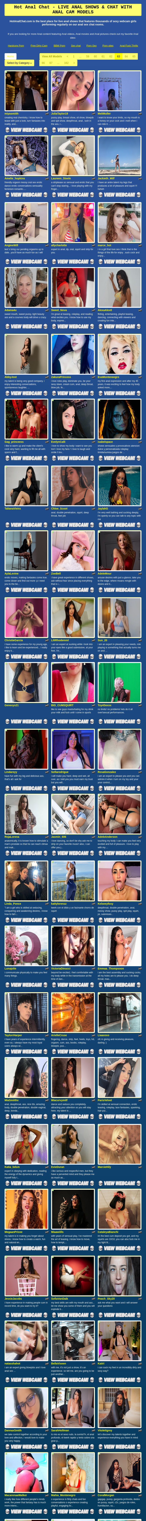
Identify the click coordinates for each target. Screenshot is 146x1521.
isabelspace (105, 391)
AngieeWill (11, 220)
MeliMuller (104, 105)
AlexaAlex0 (105, 276)
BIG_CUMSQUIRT (62, 621)
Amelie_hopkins (15, 161)
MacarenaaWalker (16, 1312)
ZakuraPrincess (61, 335)
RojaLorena (12, 737)
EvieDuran (57, 1025)
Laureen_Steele (61, 161)
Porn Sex (91, 45)
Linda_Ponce (13, 795)
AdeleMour (104, 506)
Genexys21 (12, 621)
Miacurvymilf (59, 966)
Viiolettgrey (105, 1255)
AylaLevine (11, 506)
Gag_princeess (14, 391)
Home (10, 56)
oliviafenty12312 (108, 1427)
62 (110, 56)
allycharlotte (59, 220)
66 (43, 62)
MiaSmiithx (12, 966)
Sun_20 (102, 565)
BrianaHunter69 (14, 1370)
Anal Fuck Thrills (129, 45)
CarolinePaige (60, 1370)
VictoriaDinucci (61, 852)
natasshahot (12, 1197)
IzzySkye (103, 1370)
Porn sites (107, 45)
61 (103, 56)
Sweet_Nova (59, 276)
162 (66, 62)
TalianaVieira (13, 450)
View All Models (52, 56)
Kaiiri (101, 1197)
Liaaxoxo (103, 910)
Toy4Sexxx (104, 621)
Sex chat (76, 45)
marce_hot (104, 220)
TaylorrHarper (13, 910)
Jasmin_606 (58, 737)
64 (126, 56)
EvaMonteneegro (108, 335)
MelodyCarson (60, 1427)
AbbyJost (11, 335)
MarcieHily (104, 1025)
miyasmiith (11, 105)
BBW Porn (59, 45)
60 (95, 56)
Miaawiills (57, 1082)
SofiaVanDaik (59, 1140)
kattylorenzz (59, 795)
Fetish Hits (71, 1515)
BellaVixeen (58, 1197)
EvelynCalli (58, 391)
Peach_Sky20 (106, 1140)
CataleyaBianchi (108, 1082)
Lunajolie (10, 852)
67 (50, 62)
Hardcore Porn (16, 45)
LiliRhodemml (60, 565)
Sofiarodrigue (59, 680)
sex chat (82, 1484)
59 (87, 56)
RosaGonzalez (107, 680)
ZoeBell (56, 506)
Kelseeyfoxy (105, 795)
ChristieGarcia (14, 565)
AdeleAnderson (107, 737)
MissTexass (12, 1427)
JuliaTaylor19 (59, 105)
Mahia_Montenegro (63, 1312)
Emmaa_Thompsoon (111, 852)
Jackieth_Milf (106, 161)
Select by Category (19, 62)
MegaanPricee (13, 1082)
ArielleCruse (59, 910)
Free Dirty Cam (39, 45)
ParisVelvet (105, 966)
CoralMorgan (106, 1312)
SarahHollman (60, 1255)
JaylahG (103, 450)
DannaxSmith (13, 1255)
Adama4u (11, 276)
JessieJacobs (13, 1140)
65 (134, 56)
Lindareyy (11, 680)
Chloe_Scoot (59, 450)
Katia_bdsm (12, 1025)
